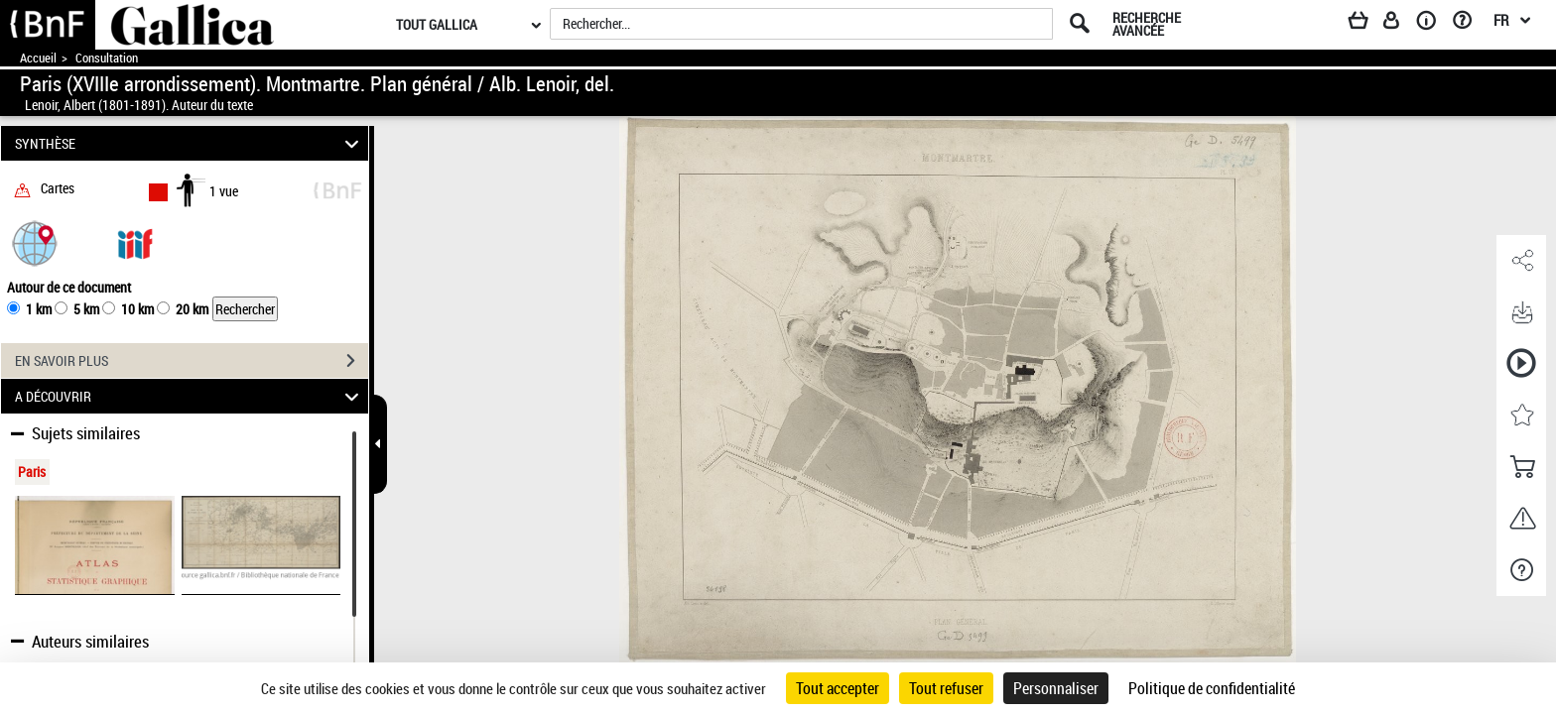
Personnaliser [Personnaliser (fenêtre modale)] (1056, 688)
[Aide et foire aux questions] (1469, 24)
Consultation (106, 58)
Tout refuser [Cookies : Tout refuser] (946, 688)
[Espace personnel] (1400, 24)
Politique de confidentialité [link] (1211, 688)
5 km (86, 308)
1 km (39, 308)
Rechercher (245, 308)
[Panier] (1367, 24)
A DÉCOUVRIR (190, 396)
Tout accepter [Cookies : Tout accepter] (837, 688)
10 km (137, 308)
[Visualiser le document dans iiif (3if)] (135, 242)
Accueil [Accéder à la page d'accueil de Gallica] (38, 58)
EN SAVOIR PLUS (191, 361)
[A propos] (1433, 24)
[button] (35, 242)
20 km (192, 308)
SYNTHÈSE (190, 143)
